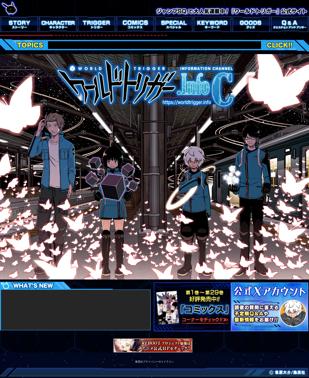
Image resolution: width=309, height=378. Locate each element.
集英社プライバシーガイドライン (154, 361)
